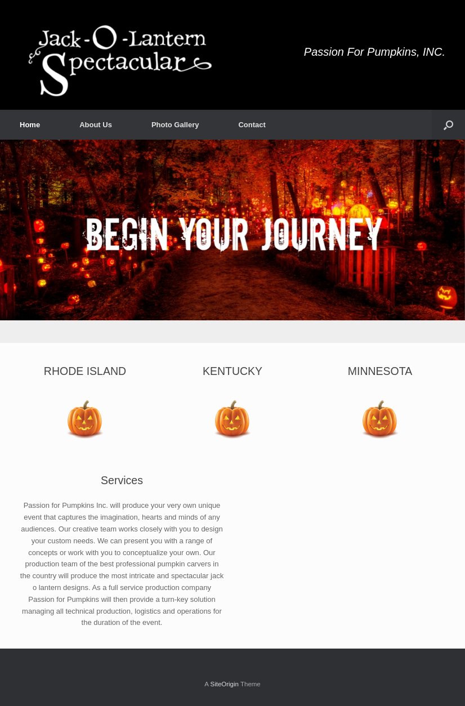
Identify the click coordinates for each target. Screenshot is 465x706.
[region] (232, 241)
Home (30, 124)
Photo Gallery (175, 124)
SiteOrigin (224, 684)
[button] (448, 125)
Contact (251, 124)
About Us (95, 124)
